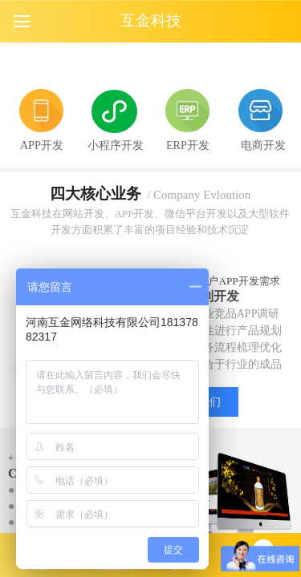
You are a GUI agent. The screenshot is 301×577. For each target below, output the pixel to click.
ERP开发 (187, 145)
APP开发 (41, 145)
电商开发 (263, 145)
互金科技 (150, 20)
